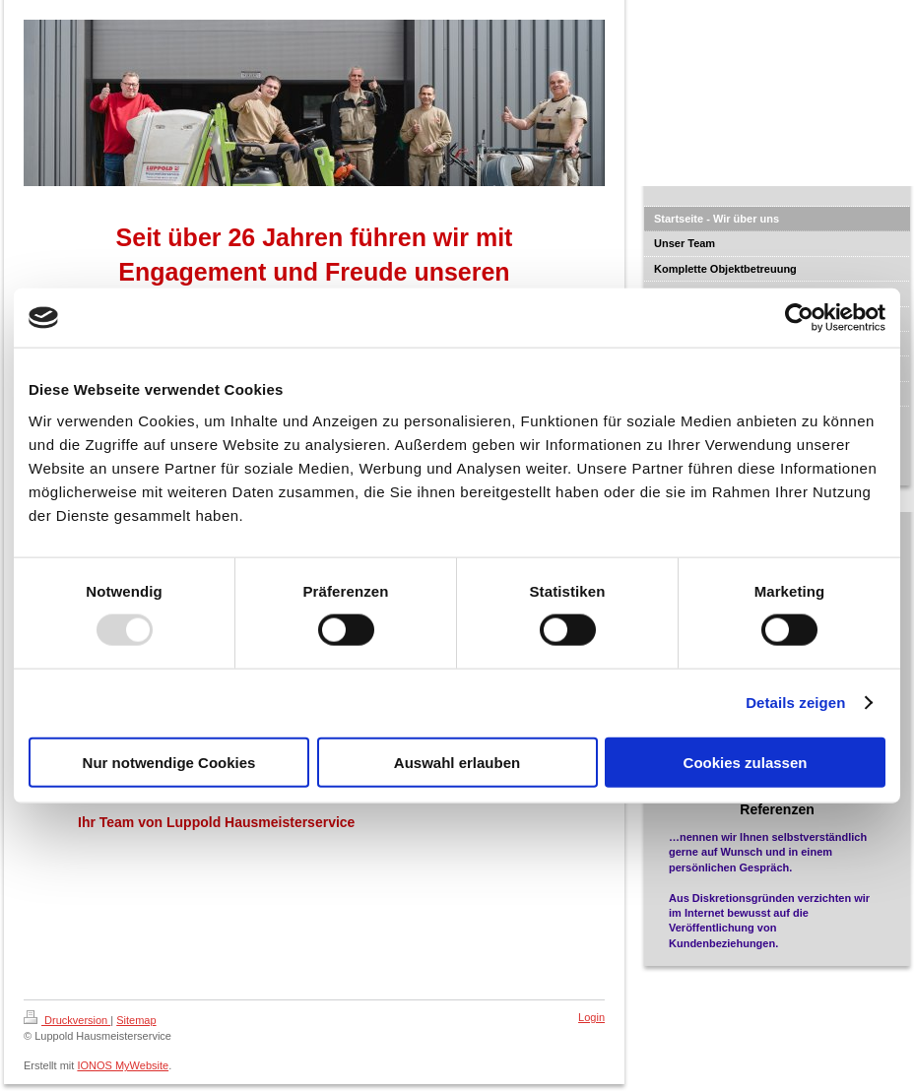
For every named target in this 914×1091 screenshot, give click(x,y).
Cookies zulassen (746, 761)
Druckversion (67, 1020)
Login (591, 1017)
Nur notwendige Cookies (169, 761)
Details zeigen (795, 702)
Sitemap (136, 1020)
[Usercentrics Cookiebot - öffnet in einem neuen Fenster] (799, 318)
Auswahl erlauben (457, 761)
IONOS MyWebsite (122, 1065)
